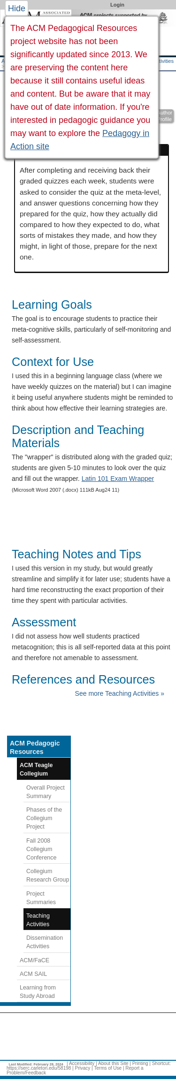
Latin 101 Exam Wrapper (118, 478)
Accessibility (81, 1063)
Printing (140, 1063)
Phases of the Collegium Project (44, 818)
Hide (16, 8)
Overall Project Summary (45, 791)
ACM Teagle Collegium (36, 769)
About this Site (113, 1063)
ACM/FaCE (34, 960)
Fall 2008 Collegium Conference (41, 849)
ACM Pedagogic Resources (35, 747)
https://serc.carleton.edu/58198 (39, 1068)
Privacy (82, 1068)
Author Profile (164, 116)
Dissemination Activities (44, 942)
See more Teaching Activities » (119, 693)
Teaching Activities (38, 920)
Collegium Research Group (47, 875)
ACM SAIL (33, 974)
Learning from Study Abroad (38, 991)
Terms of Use (108, 1068)
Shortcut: (161, 1063)
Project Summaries (41, 897)
